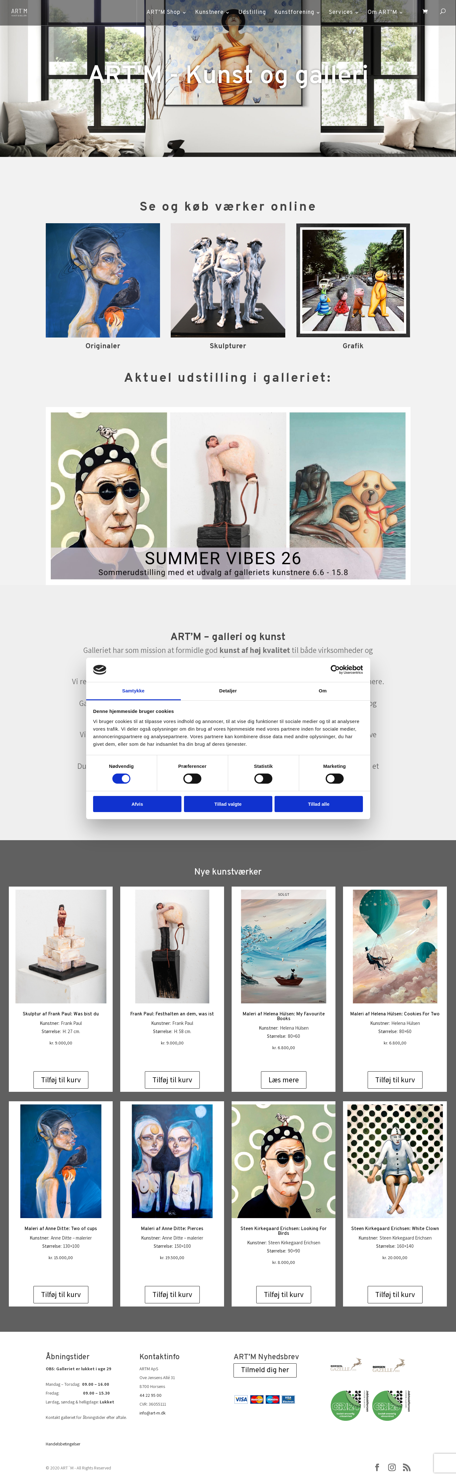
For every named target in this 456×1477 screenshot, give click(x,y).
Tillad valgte (227, 804)
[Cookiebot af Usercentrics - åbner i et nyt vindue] (335, 669)
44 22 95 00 (150, 1395)
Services (341, 12)
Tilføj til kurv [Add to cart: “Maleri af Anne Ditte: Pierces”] (172, 1294)
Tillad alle (318, 804)
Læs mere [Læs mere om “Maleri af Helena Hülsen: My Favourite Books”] (284, 1080)
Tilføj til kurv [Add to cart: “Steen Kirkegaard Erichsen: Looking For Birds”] (284, 1294)
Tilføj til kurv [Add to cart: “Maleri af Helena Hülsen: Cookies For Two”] (395, 1080)
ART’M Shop (163, 12)
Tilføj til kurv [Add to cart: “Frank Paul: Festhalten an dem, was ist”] (172, 1080)
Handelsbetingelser (63, 1444)
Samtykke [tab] (133, 690)
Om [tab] (323, 690)
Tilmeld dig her (265, 1370)
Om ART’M (382, 12)
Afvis (137, 804)
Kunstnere (209, 12)
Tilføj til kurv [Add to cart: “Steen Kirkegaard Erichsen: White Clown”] (395, 1294)
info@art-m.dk (152, 1413)
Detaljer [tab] (228, 690)
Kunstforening (294, 12)
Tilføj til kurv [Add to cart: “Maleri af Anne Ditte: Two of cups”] (61, 1294)
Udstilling (252, 12)
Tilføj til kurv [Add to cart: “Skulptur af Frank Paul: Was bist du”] (61, 1080)
